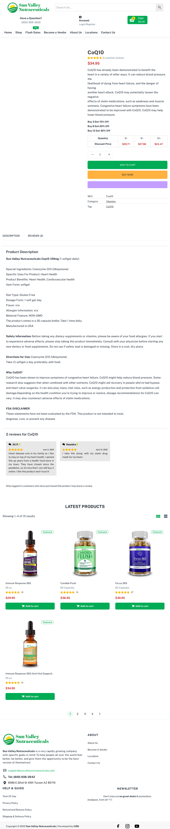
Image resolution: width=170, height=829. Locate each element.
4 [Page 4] (92, 712)
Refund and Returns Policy (17, 808)
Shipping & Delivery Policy (17, 815)
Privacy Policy (10, 801)
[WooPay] (127, 184)
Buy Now (127, 174)
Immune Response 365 (18, 582)
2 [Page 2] (77, 712)
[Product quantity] (100, 154)
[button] (138, 20)
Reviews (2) (35, 235)
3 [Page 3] (85, 712)
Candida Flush (69, 582)
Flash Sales (32, 31)
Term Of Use (9, 795)
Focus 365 (122, 582)
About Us (76, 32)
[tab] (15, 237)
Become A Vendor (97, 748)
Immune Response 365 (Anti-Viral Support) (29, 672)
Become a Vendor (55, 32)
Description (11, 235)
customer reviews (113, 57)
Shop (18, 32)
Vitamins (111, 201)
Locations (91, 32)
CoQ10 (110, 206)
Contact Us (108, 32)
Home (8, 32)
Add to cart (127, 165)
